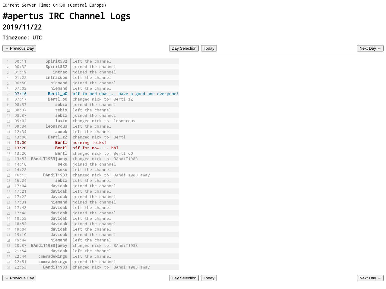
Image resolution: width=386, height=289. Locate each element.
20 (8, 164)
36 (8, 251)
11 (8, 115)
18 (8, 153)
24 (8, 186)
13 (8, 126)
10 (8, 110)
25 (8, 191)
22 (8, 175)
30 (8, 218)
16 (8, 142)
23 (8, 180)
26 (8, 196)
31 (8, 223)
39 (8, 267)
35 (8, 245)
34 (8, 240)
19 (8, 158)
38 (8, 261)
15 (8, 137)
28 (8, 207)
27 (8, 202)
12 (8, 121)
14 (8, 131)
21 (8, 169)
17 (8, 148)
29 (8, 213)
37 (8, 256)
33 (8, 234)
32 (8, 229)
